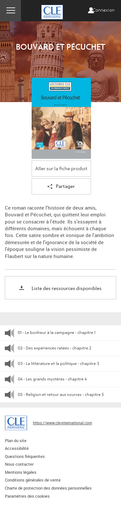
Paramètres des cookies (27, 496)
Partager (61, 187)
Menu (10, 10)
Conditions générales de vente (33, 480)
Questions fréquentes (25, 456)
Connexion (104, 10)
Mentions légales (20, 472)
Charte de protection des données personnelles (48, 488)
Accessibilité (17, 448)
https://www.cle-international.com (62, 422)
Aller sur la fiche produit (61, 168)
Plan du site (15, 440)
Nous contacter (19, 464)
